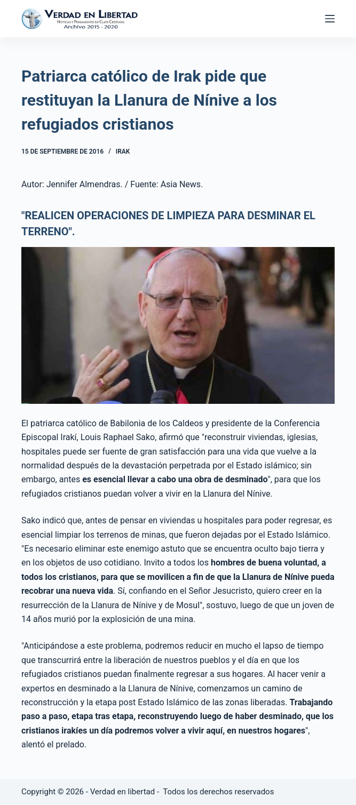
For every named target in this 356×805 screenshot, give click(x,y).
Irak (123, 151)
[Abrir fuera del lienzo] (330, 18)
